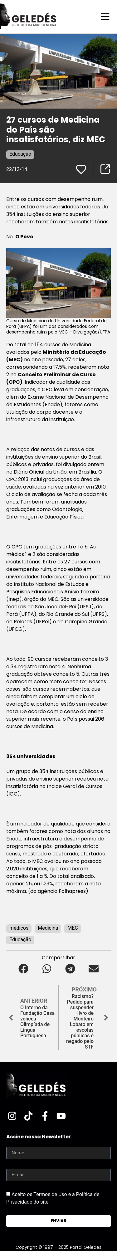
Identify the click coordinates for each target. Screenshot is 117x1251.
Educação (20, 154)
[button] (23, 968)
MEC (72, 928)
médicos (18, 928)
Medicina (48, 928)
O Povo (24, 236)
